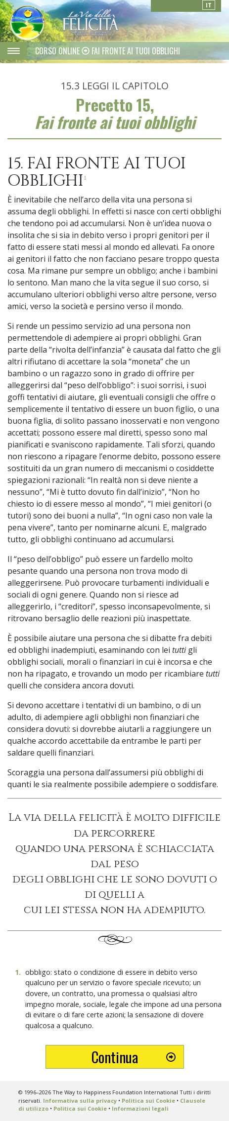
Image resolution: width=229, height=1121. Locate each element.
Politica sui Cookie (148, 1100)
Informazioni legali (140, 1108)
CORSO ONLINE (58, 51)
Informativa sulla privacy (80, 1100)
